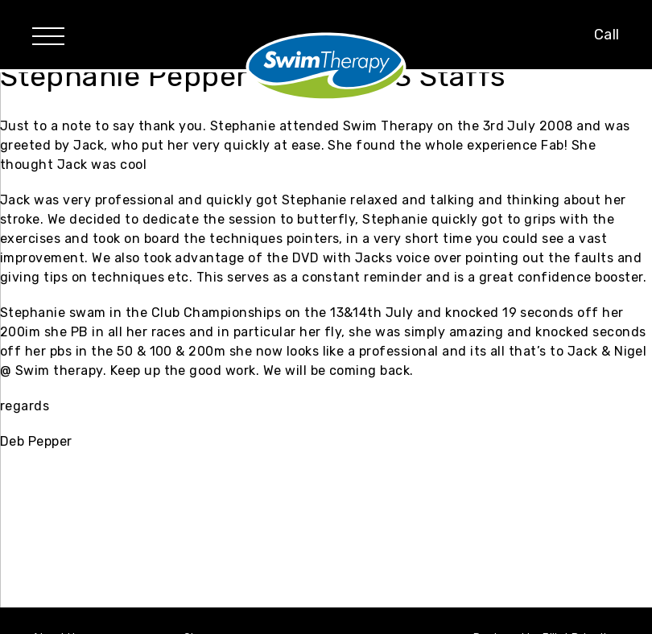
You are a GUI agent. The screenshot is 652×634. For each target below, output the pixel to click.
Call (607, 34)
